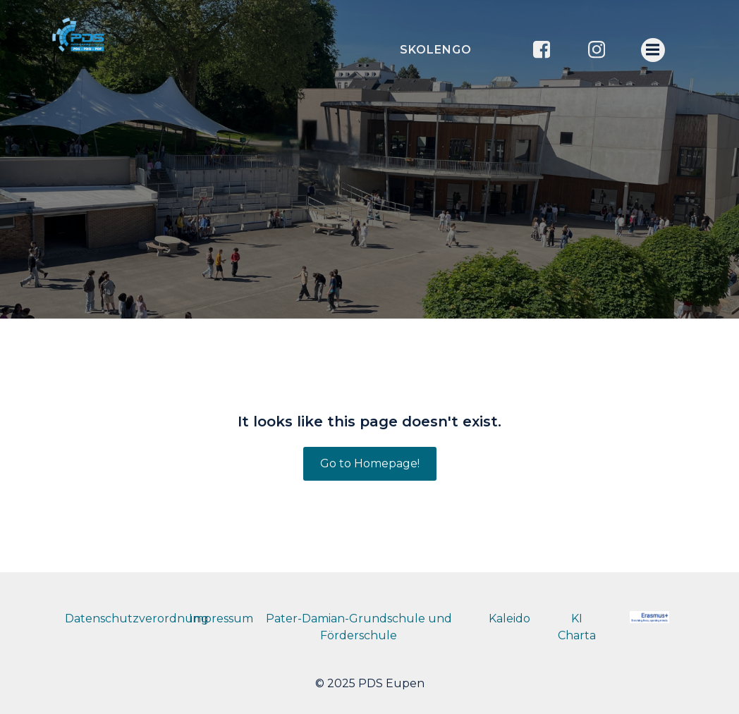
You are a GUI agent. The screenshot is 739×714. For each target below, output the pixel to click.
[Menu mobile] (653, 50)
